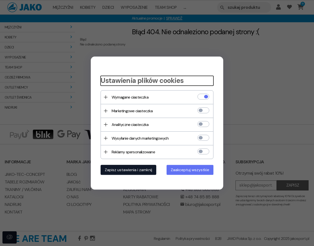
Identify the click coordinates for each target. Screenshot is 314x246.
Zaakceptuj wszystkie (190, 169)
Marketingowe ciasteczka (132, 110)
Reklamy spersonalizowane (133, 152)
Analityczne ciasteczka (130, 124)
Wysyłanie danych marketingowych (140, 138)
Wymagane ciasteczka (130, 97)
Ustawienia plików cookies (142, 80)
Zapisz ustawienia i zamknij (128, 169)
